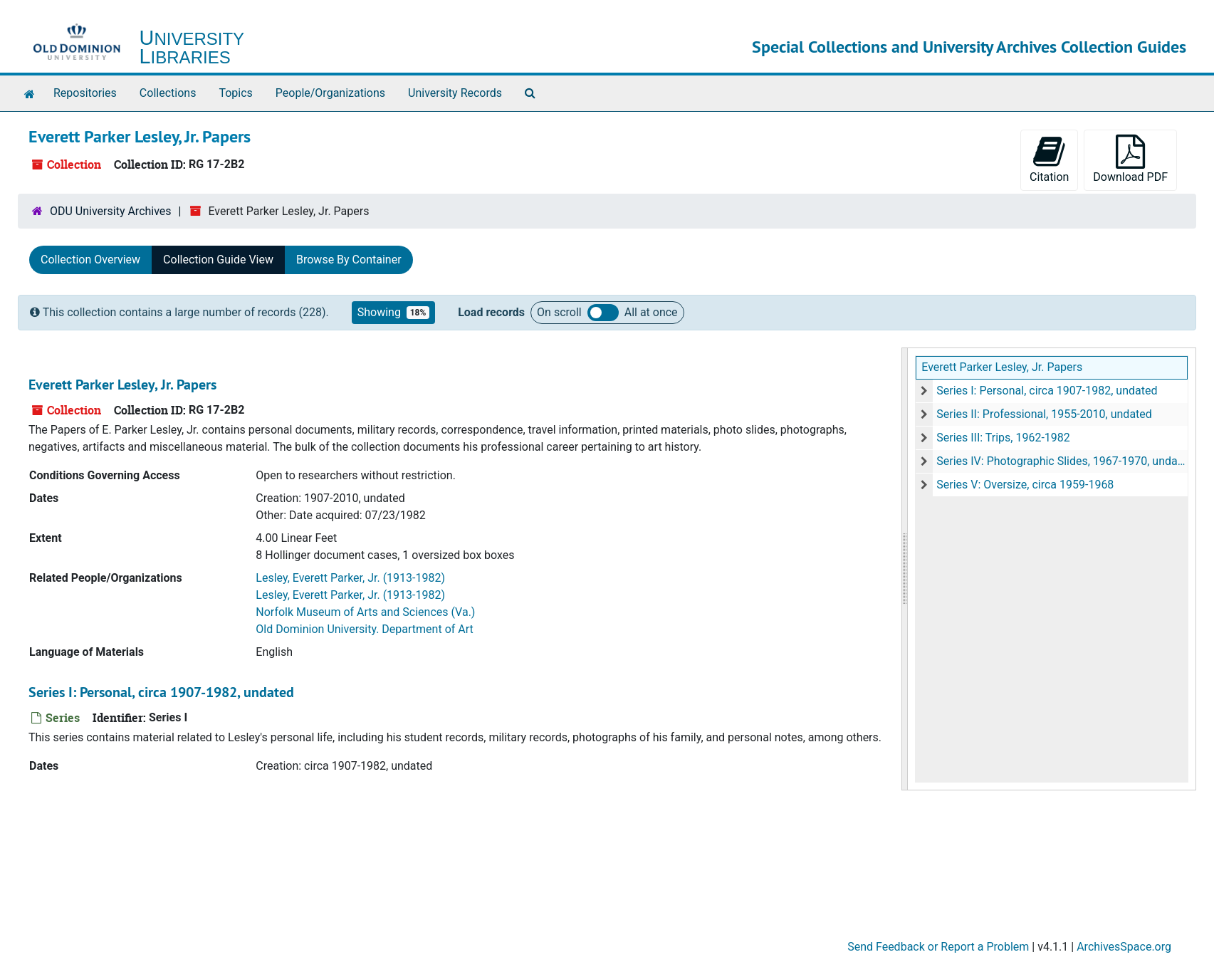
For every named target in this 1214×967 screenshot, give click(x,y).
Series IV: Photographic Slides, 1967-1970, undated (1062, 461)
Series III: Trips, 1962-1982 (1003, 437)
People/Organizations (330, 93)
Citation (1049, 159)
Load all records (603, 312)
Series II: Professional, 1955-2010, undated (1044, 414)
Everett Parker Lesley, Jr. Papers (1001, 367)
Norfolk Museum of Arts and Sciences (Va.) (365, 612)
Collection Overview (90, 259)
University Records (455, 93)
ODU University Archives (111, 211)
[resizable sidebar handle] (905, 569)
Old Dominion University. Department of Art (364, 629)
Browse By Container (349, 259)
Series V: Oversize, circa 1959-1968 (1025, 484)
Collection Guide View (218, 259)
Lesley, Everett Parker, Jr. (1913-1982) (350, 578)
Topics (235, 93)
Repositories (85, 93)
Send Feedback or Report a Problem (938, 946)
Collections (168, 93)
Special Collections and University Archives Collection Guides (969, 47)
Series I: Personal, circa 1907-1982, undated (1046, 390)
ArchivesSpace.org (1124, 946)
